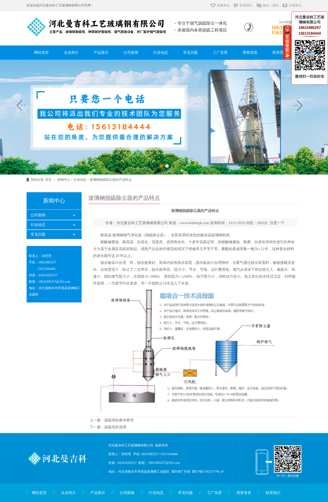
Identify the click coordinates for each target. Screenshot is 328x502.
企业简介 (71, 52)
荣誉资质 (250, 52)
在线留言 (295, 5)
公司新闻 (131, 52)
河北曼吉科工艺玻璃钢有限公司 (142, 223)
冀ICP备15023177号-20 (207, 471)
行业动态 (160, 52)
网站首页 (41, 52)
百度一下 (277, 223)
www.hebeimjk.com (194, 223)
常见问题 (190, 52)
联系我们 (246, 5)
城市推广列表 (180, 471)
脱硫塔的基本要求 (119, 420)
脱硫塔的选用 (115, 427)
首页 (48, 179)
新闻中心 (63, 179)
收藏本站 (223, 5)
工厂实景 (220, 52)
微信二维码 (271, 5)
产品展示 (101, 52)
